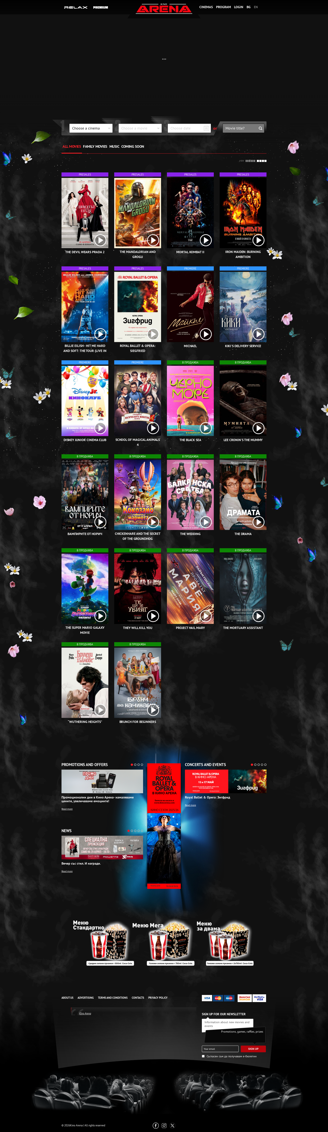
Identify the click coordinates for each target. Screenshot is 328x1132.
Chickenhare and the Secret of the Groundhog (138, 536)
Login (238, 7)
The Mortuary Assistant (243, 628)
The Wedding (190, 534)
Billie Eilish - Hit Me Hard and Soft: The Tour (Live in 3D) (84, 351)
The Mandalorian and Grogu (138, 254)
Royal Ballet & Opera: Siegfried (137, 348)
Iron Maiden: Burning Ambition (243, 254)
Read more (67, 808)
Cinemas (206, 7)
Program (223, 7)
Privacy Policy (158, 998)
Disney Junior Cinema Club (85, 440)
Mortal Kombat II (190, 252)
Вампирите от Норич (85, 534)
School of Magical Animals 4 (137, 442)
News (67, 831)
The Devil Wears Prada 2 (85, 252)
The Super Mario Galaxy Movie (84, 630)
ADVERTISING (86, 998)
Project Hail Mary (190, 628)
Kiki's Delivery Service (96, 103)
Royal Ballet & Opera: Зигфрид (207, 797)
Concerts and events (205, 764)
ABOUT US (67, 998)
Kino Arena (85, 1013)
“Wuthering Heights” (85, 722)
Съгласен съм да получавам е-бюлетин (232, 1056)
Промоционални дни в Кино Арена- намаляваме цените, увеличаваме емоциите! (98, 799)
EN (256, 7)
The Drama (243, 534)
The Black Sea (190, 440)
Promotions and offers (85, 764)
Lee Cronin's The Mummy (243, 440)
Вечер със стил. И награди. (81, 863)
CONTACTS (138, 998)
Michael (190, 346)
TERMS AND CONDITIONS (113, 998)
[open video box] (100, 240)
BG (249, 7)
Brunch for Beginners (137, 722)
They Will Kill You (137, 628)
